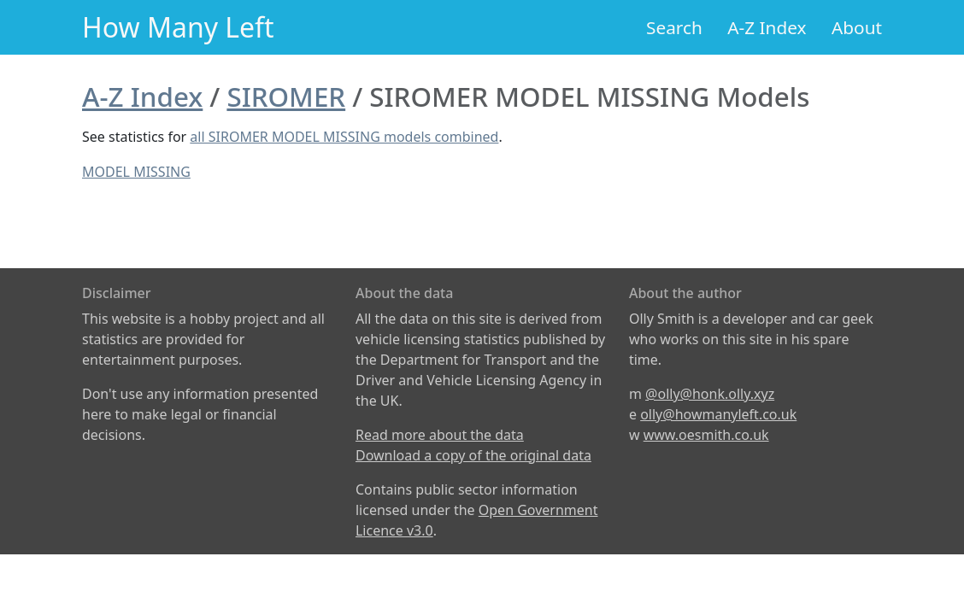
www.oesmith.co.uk (706, 434)
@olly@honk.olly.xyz (709, 393)
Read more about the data (440, 434)
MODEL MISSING (136, 171)
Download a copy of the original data (473, 455)
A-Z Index (766, 27)
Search (674, 27)
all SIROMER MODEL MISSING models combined (344, 136)
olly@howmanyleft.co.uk (718, 414)
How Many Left (178, 27)
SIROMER (285, 96)
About (857, 27)
